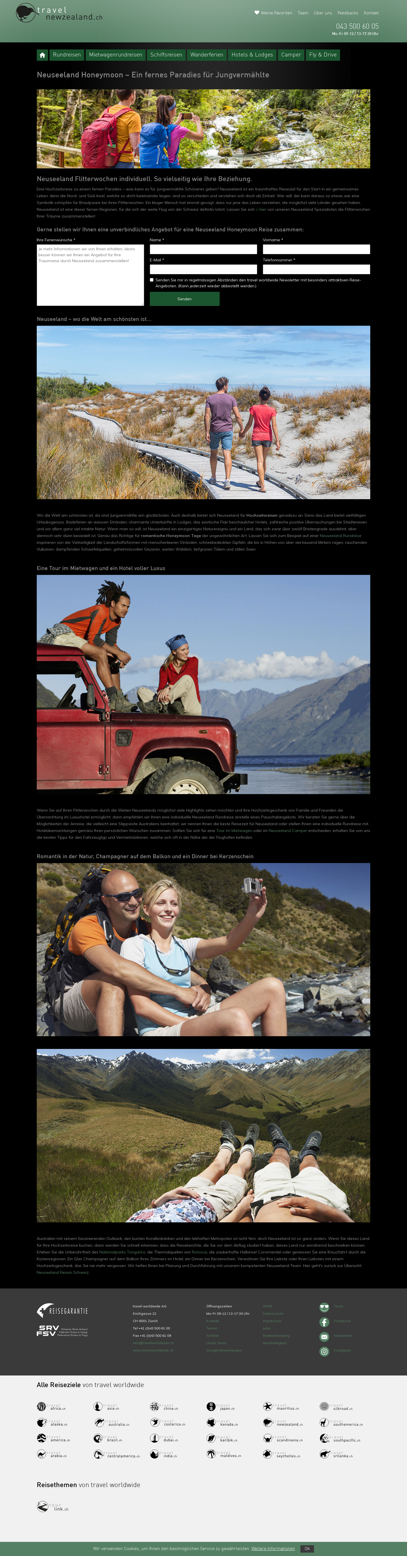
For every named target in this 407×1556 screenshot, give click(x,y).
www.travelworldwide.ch (153, 1350)
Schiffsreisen (166, 55)
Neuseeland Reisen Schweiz (63, 1272)
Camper (291, 55)
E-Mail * (157, 259)
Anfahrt (212, 1335)
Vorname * (273, 239)
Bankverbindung (276, 1335)
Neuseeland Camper (288, 830)
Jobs (266, 1328)
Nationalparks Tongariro (122, 1252)
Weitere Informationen (273, 1549)
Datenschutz (273, 1313)
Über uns (323, 13)
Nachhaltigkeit (275, 1343)
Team (303, 13)
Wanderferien (206, 55)
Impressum (272, 1321)
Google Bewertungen (224, 1350)
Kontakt (371, 13)
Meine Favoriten (276, 13)
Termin (211, 1328)
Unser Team (216, 1343)
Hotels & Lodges (252, 55)
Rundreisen (67, 55)
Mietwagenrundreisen (115, 55)
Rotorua (199, 1252)
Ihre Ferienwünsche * (56, 239)
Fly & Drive (323, 55)
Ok (307, 1549)
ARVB (267, 1306)
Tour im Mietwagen (234, 830)
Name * (157, 239)
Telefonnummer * (279, 259)
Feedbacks (347, 13)
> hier (260, 209)
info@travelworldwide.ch (153, 1343)
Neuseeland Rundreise (340, 535)
